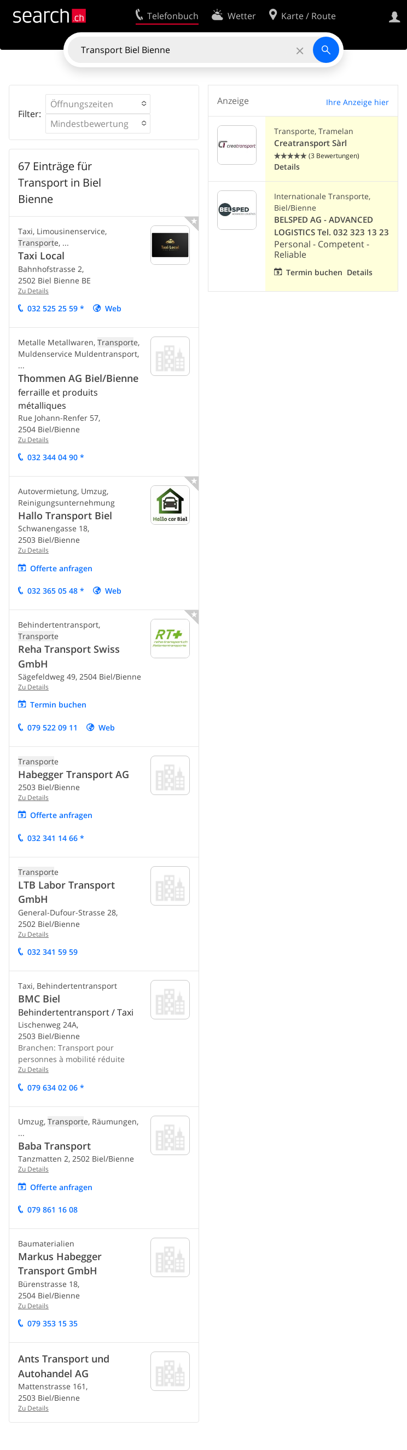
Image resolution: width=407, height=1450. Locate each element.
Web (113, 308)
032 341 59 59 (52, 952)
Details (287, 166)
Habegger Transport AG (73, 774)
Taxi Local (41, 255)
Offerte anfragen (61, 568)
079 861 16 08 (52, 1209)
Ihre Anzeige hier (357, 102)
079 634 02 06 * (55, 1087)
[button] (97, 104)
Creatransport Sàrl (310, 143)
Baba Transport (54, 1145)
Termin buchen (58, 704)
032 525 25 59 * (55, 308)
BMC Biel (39, 998)
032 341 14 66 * (55, 838)
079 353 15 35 (52, 1323)
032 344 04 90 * (55, 457)
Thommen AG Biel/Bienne (78, 378)
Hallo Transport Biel (65, 515)
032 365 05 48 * (55, 590)
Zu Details (33, 290)
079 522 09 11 (52, 727)
